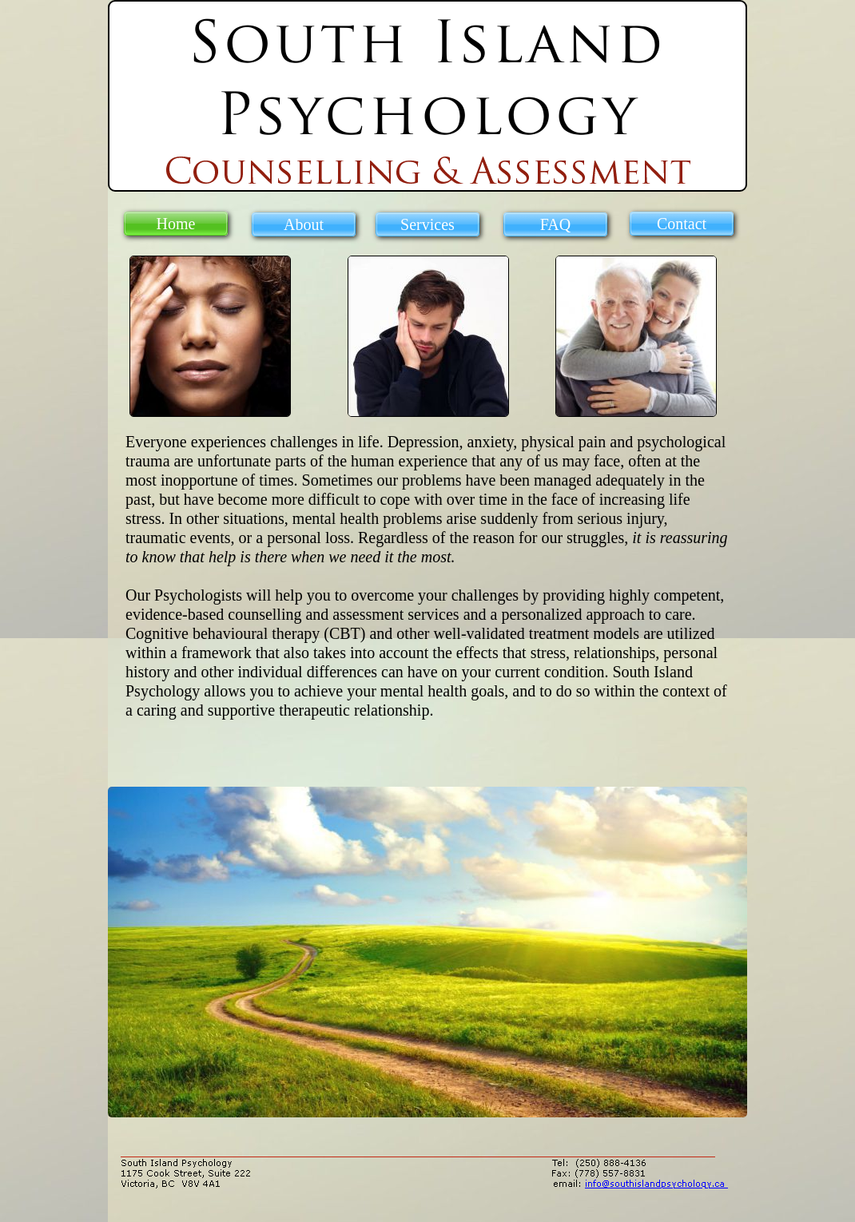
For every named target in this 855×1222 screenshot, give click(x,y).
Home (176, 223)
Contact (681, 223)
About (304, 224)
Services (427, 224)
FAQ (555, 224)
